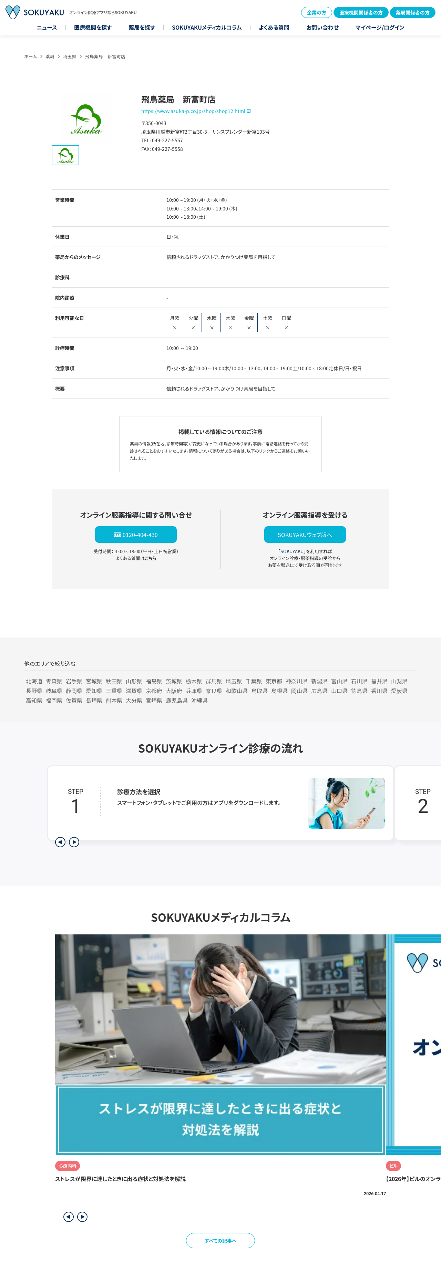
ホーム (30, 56)
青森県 (54, 681)
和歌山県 (237, 690)
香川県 (379, 690)
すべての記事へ (221, 1240)
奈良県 (214, 690)
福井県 (379, 681)
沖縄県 (199, 700)
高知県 (34, 700)
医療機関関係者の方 (361, 12)
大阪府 (174, 690)
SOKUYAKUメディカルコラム (207, 27)
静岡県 (74, 690)
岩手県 (74, 681)
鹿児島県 (177, 700)
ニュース (47, 27)
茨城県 (174, 681)
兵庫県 (194, 690)
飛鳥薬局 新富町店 (105, 56)
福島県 (154, 681)
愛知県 (94, 690)
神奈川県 (297, 681)
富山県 (339, 681)
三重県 (114, 690)
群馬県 (214, 681)
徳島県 (359, 690)
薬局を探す (142, 27)
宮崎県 (154, 700)
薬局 (49, 56)
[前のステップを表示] (60, 842)
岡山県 (299, 690)
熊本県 (114, 700)
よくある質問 (274, 27)
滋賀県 (134, 690)
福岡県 (54, 700)
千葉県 (254, 681)
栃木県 (194, 681)
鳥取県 (259, 690)
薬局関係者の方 (413, 12)
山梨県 (399, 681)
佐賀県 (74, 700)
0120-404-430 (140, 534)
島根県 (279, 690)
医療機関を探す (93, 27)
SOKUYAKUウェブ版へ (305, 534)
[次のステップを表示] (74, 842)
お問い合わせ (322, 27)
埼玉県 (69, 56)
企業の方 (316, 12)
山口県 (339, 690)
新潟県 (319, 681)
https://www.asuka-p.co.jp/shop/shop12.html (193, 110)
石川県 (359, 681)
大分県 (134, 700)
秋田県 (114, 681)
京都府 (154, 690)
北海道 (34, 681)
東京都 (274, 681)
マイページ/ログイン (380, 27)
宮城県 (94, 681)
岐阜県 (54, 690)
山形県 (134, 681)
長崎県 (94, 700)
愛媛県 (399, 690)
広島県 (319, 690)
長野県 (34, 690)
